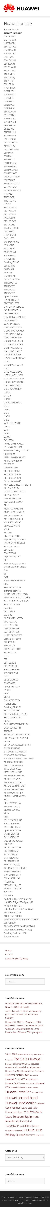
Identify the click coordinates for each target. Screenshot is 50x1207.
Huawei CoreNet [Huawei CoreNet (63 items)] (13, 1071)
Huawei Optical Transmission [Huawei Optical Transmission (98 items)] (22, 1079)
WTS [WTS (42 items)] (41, 1135)
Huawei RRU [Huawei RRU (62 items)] (37, 1092)
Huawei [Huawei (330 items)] (34, 1059)
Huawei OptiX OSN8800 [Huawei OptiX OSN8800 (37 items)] (28, 1084)
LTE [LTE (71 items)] (24, 1112)
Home (8, 950)
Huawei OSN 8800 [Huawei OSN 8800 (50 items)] (18, 1087)
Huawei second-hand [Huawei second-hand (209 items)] (21, 1097)
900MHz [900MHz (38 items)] (20, 1054)
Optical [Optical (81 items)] (20, 1121)
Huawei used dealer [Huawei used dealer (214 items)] (20, 1103)
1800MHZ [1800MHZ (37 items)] (26, 1054)
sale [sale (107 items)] (25, 1125)
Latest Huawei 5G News (16, 958)
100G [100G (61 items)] (14, 1054)
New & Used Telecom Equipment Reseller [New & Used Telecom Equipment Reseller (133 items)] (23, 1116)
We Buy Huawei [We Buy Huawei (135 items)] (15, 1135)
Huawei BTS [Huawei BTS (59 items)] (10, 1067)
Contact (9, 954)
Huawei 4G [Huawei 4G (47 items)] (9, 1064)
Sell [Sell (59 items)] (29, 1125)
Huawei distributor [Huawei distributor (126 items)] (17, 1075)
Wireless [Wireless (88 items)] (30, 1135)
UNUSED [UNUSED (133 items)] (28, 1130)
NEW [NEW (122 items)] (30, 1112)
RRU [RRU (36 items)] (21, 1126)
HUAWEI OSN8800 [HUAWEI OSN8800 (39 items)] (32, 1087)
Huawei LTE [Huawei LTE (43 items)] (34, 1075)
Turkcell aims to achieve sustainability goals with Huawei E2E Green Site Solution (23, 1014)
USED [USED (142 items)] (38, 1130)
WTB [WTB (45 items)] (37, 1135)
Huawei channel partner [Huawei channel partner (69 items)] (28, 1067)
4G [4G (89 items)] (9, 1053)
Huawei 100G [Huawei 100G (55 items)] (20, 1064)
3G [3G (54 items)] (6, 1054)
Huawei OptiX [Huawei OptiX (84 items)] (12, 1083)
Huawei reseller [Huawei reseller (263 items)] (18, 1091)
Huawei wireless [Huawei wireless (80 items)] (13, 1112)
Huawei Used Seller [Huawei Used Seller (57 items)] (29, 1108)
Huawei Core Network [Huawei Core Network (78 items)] (32, 1070)
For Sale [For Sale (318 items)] (21, 1059)
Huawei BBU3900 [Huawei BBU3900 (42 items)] (32, 1064)
